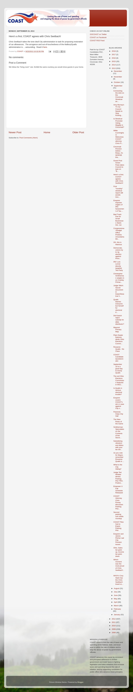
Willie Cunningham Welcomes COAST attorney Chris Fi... (118, 137)
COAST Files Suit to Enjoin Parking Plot (118, 526)
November (118, 77)
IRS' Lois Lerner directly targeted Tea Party (118, 266)
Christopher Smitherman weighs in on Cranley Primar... (118, 278)
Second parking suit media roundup (118, 515)
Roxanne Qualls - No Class (118, 349)
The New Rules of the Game (118, 421)
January (117, 615)
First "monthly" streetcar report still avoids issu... (118, 191)
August (117, 588)
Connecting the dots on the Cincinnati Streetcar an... (118, 96)
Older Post (78, 132)
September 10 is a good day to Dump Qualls (118, 368)
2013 (114, 68)
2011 (114, 622)
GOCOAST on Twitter (98, 34)
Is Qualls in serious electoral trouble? (117, 391)
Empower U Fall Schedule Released (118, 489)
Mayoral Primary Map (117, 329)
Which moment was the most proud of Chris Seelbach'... (118, 566)
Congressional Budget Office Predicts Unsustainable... (118, 233)
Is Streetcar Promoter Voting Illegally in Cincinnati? (118, 123)
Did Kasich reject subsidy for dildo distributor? (118, 320)
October (117, 82)
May (116, 599)
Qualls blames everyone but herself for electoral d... (118, 306)
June (116, 595)
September (118, 86)
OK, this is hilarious (117, 243)
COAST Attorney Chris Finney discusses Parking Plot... (118, 502)
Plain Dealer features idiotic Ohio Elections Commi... (118, 339)
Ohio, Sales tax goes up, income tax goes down (118, 552)
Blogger (80, 682)
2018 (114, 51)
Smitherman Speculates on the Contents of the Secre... (118, 432)
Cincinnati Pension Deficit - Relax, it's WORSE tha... (118, 152)
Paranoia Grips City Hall (118, 414)
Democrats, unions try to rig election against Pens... (118, 253)
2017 (114, 54)
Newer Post (15, 132)
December (118, 71)
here (45, 47)
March (116, 606)
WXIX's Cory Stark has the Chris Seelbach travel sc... (118, 580)
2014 (114, 65)
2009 (114, 629)
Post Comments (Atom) (28, 138)
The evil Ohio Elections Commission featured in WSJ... (118, 380)
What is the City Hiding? (117, 467)
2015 (114, 61)
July (116, 592)
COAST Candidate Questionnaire (118, 358)
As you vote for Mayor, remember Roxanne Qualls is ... (118, 457)
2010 (114, 626)
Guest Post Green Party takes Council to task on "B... (118, 166)
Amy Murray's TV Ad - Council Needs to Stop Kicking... (118, 110)
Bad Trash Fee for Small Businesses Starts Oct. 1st (118, 219)
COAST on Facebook (98, 37)
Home (47, 132)
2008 (114, 633)
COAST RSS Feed (97, 41)
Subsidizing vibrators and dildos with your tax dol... (118, 445)
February (117, 609)
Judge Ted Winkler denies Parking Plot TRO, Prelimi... (118, 477)
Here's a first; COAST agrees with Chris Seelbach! (118, 179)
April (116, 602)
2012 (114, 619)
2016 (114, 58)
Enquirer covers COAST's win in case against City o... (118, 403)
